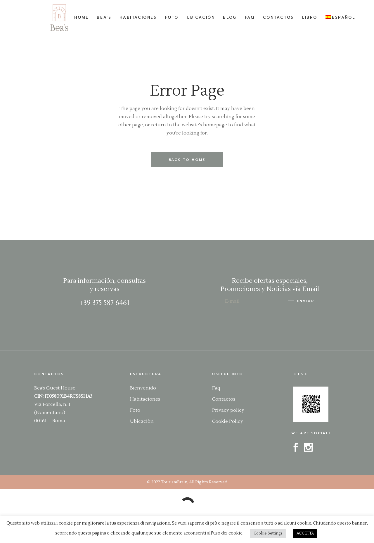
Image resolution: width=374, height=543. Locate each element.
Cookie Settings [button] (268, 533)
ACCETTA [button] (305, 533)
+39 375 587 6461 (104, 302)
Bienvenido (143, 388)
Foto (135, 410)
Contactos (223, 399)
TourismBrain (174, 482)
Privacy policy (228, 410)
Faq (216, 388)
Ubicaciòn (142, 421)
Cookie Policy (227, 421)
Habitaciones (145, 399)
